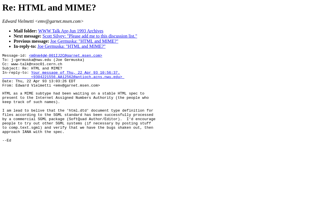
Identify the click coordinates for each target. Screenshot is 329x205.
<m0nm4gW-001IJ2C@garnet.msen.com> (65, 56)
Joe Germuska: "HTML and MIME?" (84, 41)
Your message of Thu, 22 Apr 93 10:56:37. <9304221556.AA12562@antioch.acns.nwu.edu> (63, 79)
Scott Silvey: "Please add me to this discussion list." (89, 36)
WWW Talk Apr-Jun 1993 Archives (70, 30)
